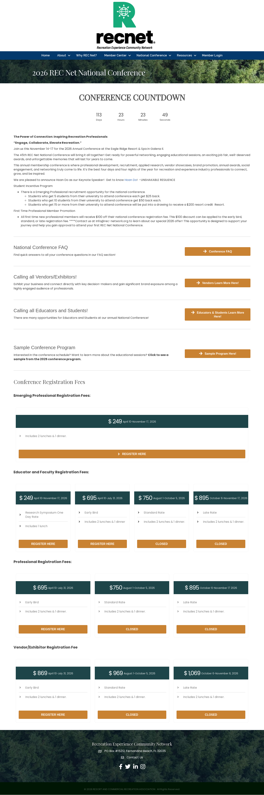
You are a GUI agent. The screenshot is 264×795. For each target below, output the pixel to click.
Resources (184, 55)
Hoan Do (130, 180)
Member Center (115, 55)
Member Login (212, 55)
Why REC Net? (86, 55)
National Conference (152, 55)
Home (45, 55)
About (61, 55)
